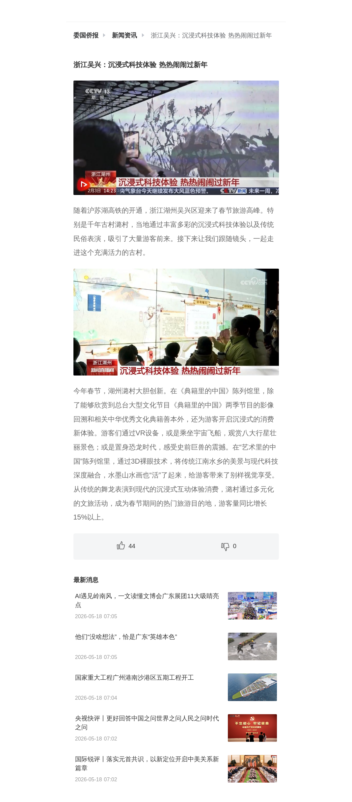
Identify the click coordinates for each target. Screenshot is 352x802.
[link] (124, 35)
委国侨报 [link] (85, 35)
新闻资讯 (124, 35)
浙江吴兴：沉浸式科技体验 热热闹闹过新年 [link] (211, 35)
